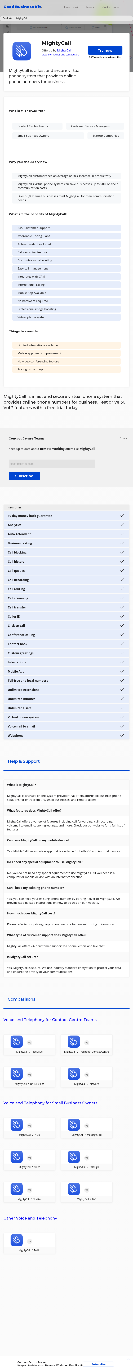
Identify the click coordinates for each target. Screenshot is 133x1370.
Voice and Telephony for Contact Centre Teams (50, 1019)
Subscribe (24, 476)
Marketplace (110, 7)
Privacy (123, 438)
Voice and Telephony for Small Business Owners (50, 1103)
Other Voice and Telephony (30, 1218)
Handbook (71, 7)
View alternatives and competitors (60, 54)
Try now (105, 50)
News (90, 7)
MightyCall (64, 50)
